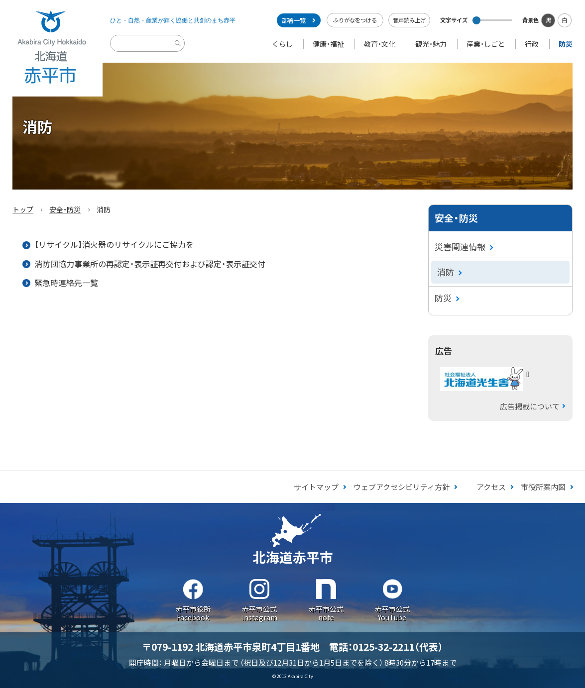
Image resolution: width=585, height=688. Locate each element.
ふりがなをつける (355, 20)
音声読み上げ (409, 20)
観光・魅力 (431, 44)
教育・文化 (379, 44)
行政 (532, 44)
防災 (566, 44)
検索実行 (179, 51)
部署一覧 (294, 20)
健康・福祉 (328, 44)
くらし (282, 44)
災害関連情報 (460, 246)
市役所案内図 (543, 487)
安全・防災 (65, 209)
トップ (22, 209)
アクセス (491, 487)
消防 (445, 272)
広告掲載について (530, 406)
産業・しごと (486, 44)
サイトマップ (316, 487)
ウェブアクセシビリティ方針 (401, 487)
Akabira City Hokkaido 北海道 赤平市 (51, 48)
